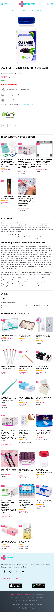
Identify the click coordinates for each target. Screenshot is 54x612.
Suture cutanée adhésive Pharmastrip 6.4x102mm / (24, 434)
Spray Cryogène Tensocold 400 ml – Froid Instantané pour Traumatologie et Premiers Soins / (26, 201)
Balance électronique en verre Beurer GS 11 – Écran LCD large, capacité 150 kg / (44, 163)
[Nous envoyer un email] (23, 571)
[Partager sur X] (9, 125)
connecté (14, 308)
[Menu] (2, 4)
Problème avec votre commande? (27, 600)
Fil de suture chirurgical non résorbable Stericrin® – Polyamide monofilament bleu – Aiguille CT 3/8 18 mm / (9, 506)
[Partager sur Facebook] (6, 125)
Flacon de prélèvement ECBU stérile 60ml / (44, 470)
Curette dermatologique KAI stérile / (8, 399)
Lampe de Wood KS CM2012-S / (43, 336)
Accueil (14, 10)
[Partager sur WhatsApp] (3, 125)
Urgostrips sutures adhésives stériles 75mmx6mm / (43, 432)
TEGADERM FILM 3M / (9, 335)
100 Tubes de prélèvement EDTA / (26, 470)
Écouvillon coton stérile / (8, 367)
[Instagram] (10, 571)
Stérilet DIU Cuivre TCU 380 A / (26, 367)
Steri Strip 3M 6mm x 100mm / (43, 398)
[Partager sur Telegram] (15, 125)
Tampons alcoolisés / (44, 501)
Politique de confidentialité (20, 597)
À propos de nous (38, 594)
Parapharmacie (22, 10)
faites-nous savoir (27, 104)
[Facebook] (4, 571)
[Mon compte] (48, 4)
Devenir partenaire (37, 597)
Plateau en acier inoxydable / (25, 335)
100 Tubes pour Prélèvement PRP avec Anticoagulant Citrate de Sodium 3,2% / (26, 504)
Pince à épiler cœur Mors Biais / (8, 470)
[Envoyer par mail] (12, 125)
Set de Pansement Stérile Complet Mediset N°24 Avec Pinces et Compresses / (9, 163)
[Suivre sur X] (17, 571)
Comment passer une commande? (20, 594)
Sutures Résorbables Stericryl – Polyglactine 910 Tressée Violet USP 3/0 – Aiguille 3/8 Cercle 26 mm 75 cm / (26, 164)
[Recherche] (6, 4)
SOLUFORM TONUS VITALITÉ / (7, 197)
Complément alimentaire (35, 10)
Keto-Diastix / (24, 541)
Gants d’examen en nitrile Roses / (8, 541)
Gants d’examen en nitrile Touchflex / (26, 398)
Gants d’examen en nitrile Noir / (42, 367)
